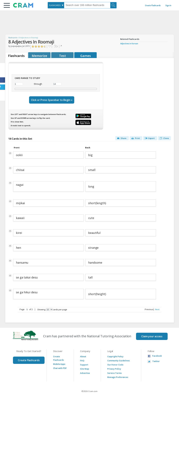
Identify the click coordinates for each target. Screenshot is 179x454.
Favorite (49, 46)
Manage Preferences (117, 377)
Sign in (168, 5)
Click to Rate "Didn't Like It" (35, 46)
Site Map (84, 368)
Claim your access (151, 336)
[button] (7, 5)
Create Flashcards (153, 5)
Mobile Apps (59, 364)
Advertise (85, 373)
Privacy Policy (114, 368)
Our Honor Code (115, 364)
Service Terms (114, 373)
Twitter (156, 361)
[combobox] (56, 5)
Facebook (157, 356)
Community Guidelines (118, 360)
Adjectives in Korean (129, 43)
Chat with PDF (60, 368)
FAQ (82, 360)
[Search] (113, 5)
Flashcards (12, 37)
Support (84, 364)
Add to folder (55, 46)
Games (85, 56)
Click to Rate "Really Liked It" (41, 46)
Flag (61, 46)
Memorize (39, 56)
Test (62, 56)
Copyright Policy (115, 356)
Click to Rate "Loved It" (44, 46)
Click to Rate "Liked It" (38, 46)
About (83, 356)
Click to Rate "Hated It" (32, 46)
